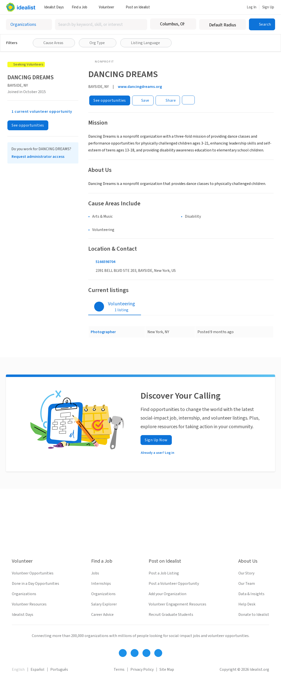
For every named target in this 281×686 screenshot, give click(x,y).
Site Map (166, 669)
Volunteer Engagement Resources (177, 604)
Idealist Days (54, 7)
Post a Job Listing (164, 573)
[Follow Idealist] (123, 653)
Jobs (95, 573)
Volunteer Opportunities (32, 573)
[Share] (168, 100)
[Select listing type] (29, 24)
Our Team (246, 583)
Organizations (24, 594)
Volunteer (108, 7)
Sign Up (268, 7)
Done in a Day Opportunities (35, 583)
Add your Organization (167, 594)
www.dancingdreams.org (140, 87)
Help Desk (246, 604)
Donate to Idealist (253, 614)
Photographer (103, 332)
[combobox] (101, 24)
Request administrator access (38, 156)
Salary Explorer (104, 604)
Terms (119, 669)
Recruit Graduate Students (171, 614)
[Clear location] (189, 24)
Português (59, 669)
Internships (101, 583)
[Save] (143, 100)
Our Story (246, 573)
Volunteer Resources (29, 604)
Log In (251, 7)
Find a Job (81, 7)
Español (37, 669)
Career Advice (102, 614)
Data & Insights (251, 594)
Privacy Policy (142, 669)
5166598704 (105, 261)
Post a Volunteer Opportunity (174, 583)
